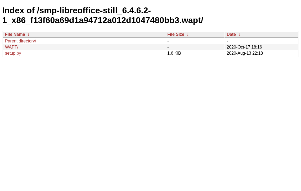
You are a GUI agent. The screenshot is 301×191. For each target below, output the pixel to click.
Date (231, 34)
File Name (15, 34)
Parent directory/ (20, 41)
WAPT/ (11, 47)
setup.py (13, 53)
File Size (175, 34)
